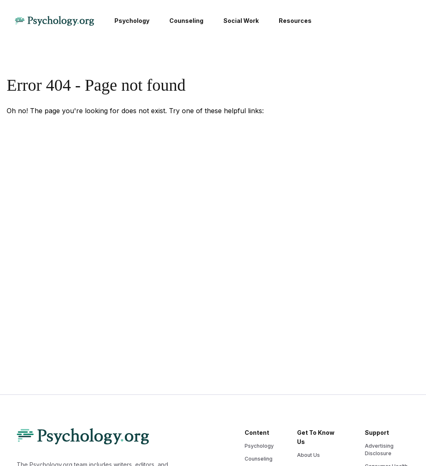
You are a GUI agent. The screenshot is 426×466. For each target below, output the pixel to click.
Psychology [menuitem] (131, 20)
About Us (308, 455)
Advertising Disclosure (379, 449)
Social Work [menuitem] (241, 20)
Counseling (258, 459)
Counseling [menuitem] (186, 20)
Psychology (259, 446)
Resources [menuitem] (295, 20)
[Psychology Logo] (54, 20)
